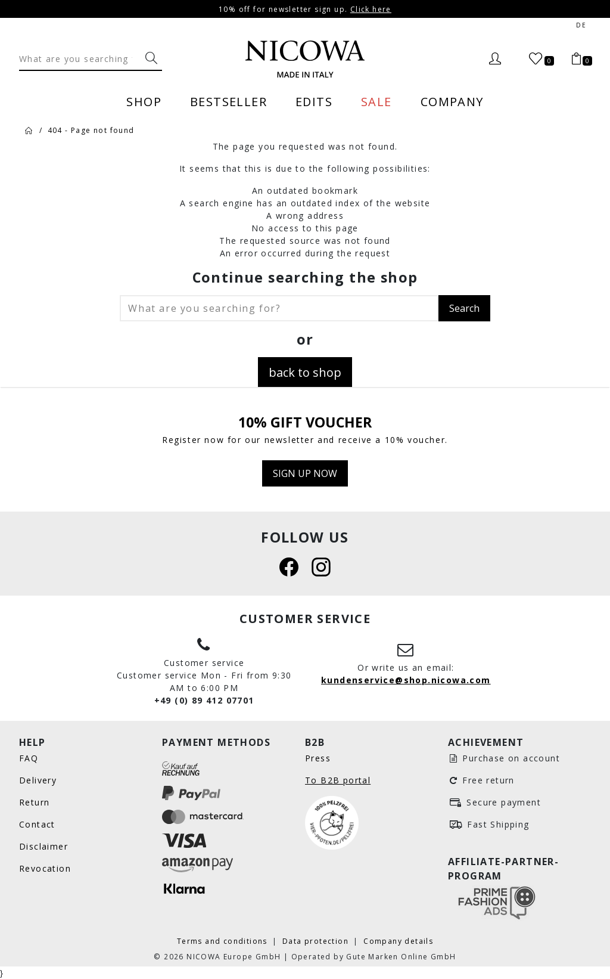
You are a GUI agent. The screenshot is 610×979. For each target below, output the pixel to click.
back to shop (305, 372)
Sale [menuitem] (376, 101)
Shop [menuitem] (143, 101)
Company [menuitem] (452, 101)
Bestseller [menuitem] (228, 101)
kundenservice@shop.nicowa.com (406, 680)
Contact (37, 824)
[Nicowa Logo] (305, 59)
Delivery (38, 780)
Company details (398, 941)
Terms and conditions (223, 941)
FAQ (28, 758)
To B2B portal (338, 780)
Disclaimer (43, 846)
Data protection (316, 941)
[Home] (29, 130)
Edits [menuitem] (313, 101)
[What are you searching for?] (151, 58)
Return (34, 802)
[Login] (494, 59)
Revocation (45, 868)
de (581, 25)
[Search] (80, 58)
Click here (370, 9)
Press (318, 758)
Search (464, 308)
